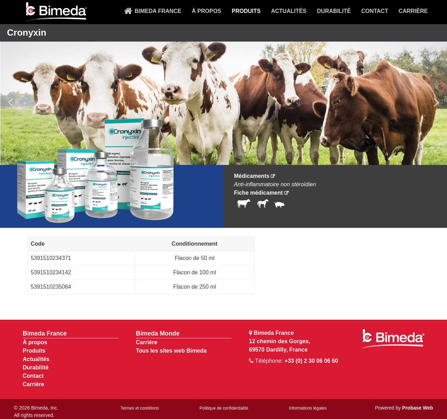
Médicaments (251, 176)
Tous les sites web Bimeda (171, 351)
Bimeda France (45, 333)
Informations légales (308, 408)
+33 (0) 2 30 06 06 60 (311, 361)
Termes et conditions (139, 408)
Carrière (33, 384)
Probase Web (417, 408)
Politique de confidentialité (224, 408)
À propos (35, 342)
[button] (10, 102)
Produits (34, 351)
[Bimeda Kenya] (56, 12)
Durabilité (36, 367)
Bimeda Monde (157, 333)
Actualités (36, 359)
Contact (33, 376)
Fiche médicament (258, 193)
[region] (223, 102)
